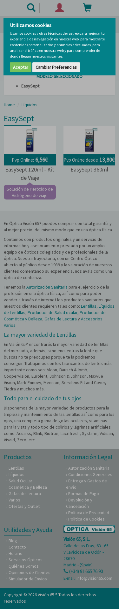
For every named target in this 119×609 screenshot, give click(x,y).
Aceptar (20, 67)
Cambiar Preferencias (56, 67)
